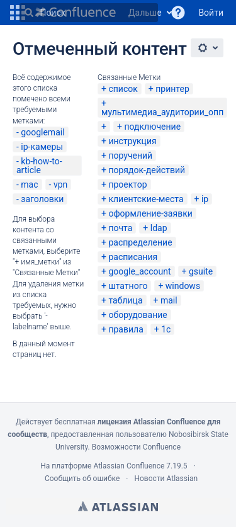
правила (125, 329)
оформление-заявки (150, 213)
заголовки (42, 199)
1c (166, 329)
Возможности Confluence (136, 447)
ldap (158, 228)
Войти (210, 13)
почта (120, 228)
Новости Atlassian (166, 478)
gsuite (201, 271)
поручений (130, 155)
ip (204, 199)
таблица (125, 300)
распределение (140, 242)
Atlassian (118, 506)
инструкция (132, 141)
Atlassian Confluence (128, 466)
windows (183, 286)
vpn (60, 184)
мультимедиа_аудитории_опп (162, 112)
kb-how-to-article (39, 165)
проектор (127, 184)
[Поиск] (29, 13)
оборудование (137, 315)
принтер (172, 89)
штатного (127, 286)
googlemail (42, 132)
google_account (139, 271)
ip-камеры (42, 147)
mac (29, 184)
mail (168, 300)
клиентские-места (145, 199)
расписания (132, 257)
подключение (152, 127)
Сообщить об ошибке (82, 478)
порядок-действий (146, 170)
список (122, 89)
